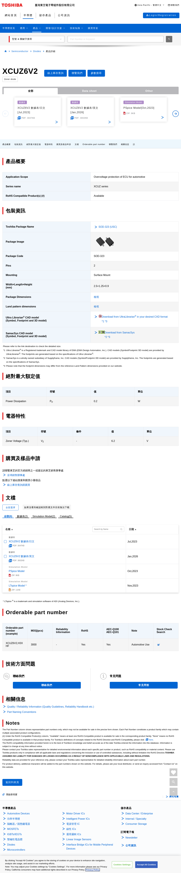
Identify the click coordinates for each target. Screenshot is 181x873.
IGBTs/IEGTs (14, 834)
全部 (30, 91)
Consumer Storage (136, 824)
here (151, 740)
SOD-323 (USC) (108, 226)
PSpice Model (16, 571)
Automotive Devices (18, 813)
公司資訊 (130, 845)
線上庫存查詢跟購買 (18, 485)
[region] (90, 864)
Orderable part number (94, 144)
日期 (131, 529)
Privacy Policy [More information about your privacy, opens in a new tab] (93, 870)
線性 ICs (71, 829)
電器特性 (49, 144)
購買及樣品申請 (63, 144)
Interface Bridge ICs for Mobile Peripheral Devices (89, 846)
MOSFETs (13, 829)
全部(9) (8, 516)
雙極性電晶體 (14, 839)
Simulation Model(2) (43, 516)
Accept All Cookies (146, 864)
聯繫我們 (113, 144)
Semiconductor (19, 51)
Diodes (37, 51)
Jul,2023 (132, 541)
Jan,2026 (133, 556)
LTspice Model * (18, 585)
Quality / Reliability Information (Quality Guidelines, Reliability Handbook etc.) (50, 706)
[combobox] (116, 39)
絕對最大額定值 (33, 144)
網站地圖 (174, 797)
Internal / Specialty (135, 818)
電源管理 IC (73, 824)
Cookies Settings (122, 864)
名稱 (7, 529)
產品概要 (6, 144)
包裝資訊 (18, 144)
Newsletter (131, 837)
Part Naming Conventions (21, 712)
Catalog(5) (66, 516)
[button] (149, 5)
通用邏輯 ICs (73, 834)
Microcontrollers (16, 849)
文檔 (77, 144)
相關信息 (125, 144)
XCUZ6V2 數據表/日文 (21, 541)
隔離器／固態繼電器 (18, 824)
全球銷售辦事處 (16, 475)
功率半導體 (13, 818)
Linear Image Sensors (78, 839)
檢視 (96, 297)
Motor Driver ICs (75, 813)
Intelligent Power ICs (78, 818)
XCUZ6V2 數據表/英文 (21, 556)
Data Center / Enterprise (139, 813)
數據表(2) (22, 516)
